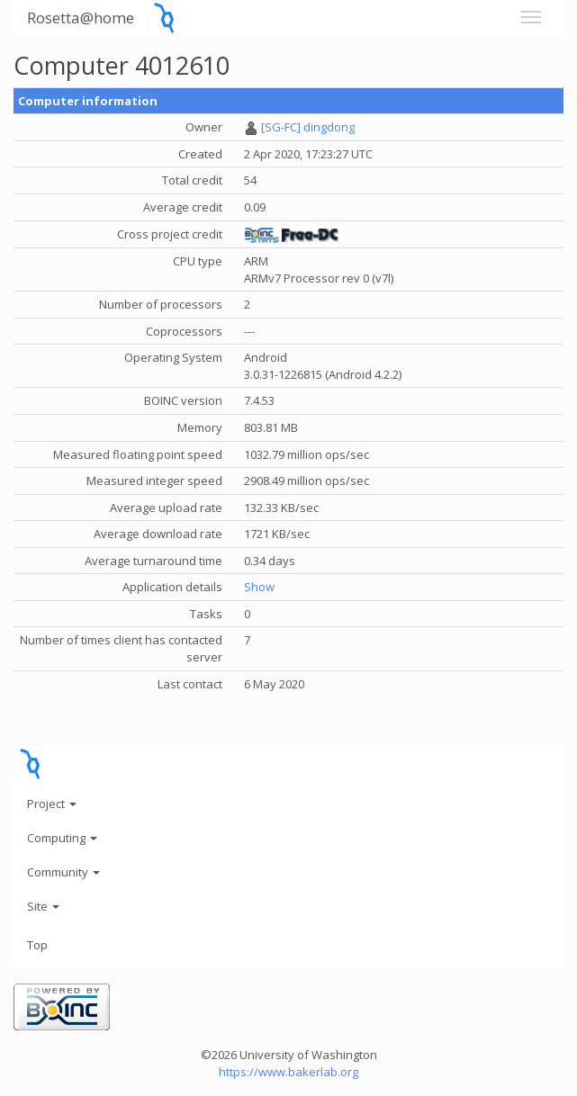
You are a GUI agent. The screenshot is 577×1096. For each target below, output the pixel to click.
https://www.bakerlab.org (288, 1072)
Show (259, 587)
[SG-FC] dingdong (308, 127)
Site (43, 906)
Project (52, 803)
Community (63, 872)
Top (37, 945)
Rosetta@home (80, 17)
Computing (62, 838)
